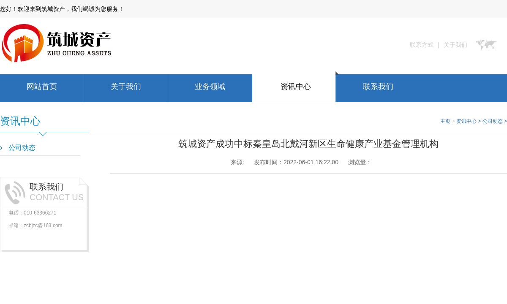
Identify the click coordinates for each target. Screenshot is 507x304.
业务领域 (210, 86)
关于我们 (455, 44)
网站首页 (42, 86)
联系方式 (421, 44)
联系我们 (378, 86)
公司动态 (492, 121)
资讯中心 (296, 86)
